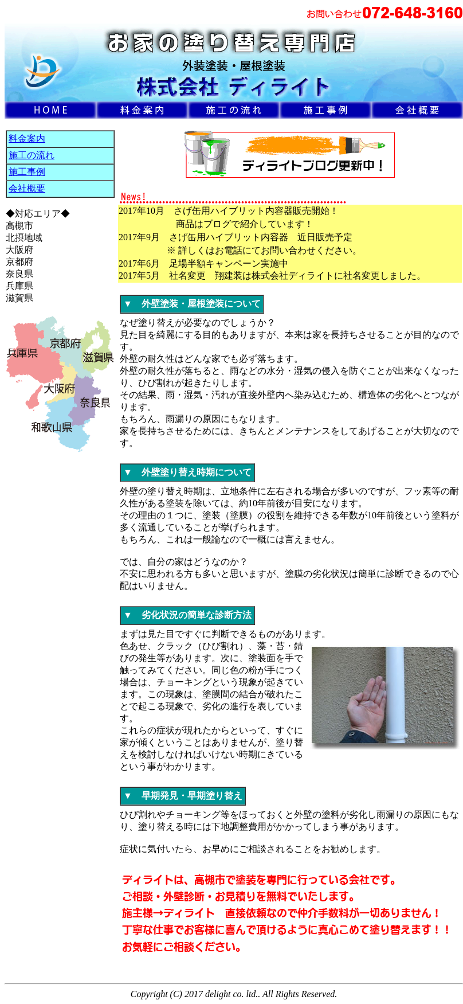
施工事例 (27, 172)
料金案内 (27, 138)
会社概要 (27, 188)
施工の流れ (31, 155)
